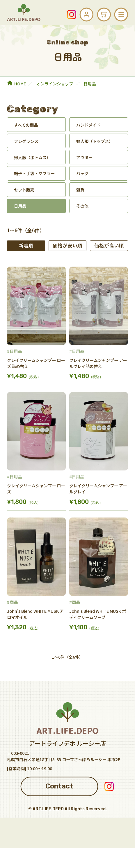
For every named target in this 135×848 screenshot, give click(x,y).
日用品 (20, 206)
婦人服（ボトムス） (32, 157)
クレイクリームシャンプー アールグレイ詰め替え (98, 363)
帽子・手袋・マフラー (34, 173)
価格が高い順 (109, 245)
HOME (20, 83)
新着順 (26, 245)
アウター (84, 157)
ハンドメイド (88, 125)
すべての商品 (26, 125)
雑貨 (80, 189)
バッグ (82, 173)
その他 (82, 206)
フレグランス (26, 141)
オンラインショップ (54, 83)
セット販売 (24, 189)
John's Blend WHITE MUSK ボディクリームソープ (97, 614)
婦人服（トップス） (94, 141)
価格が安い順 (67, 245)
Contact (59, 786)
